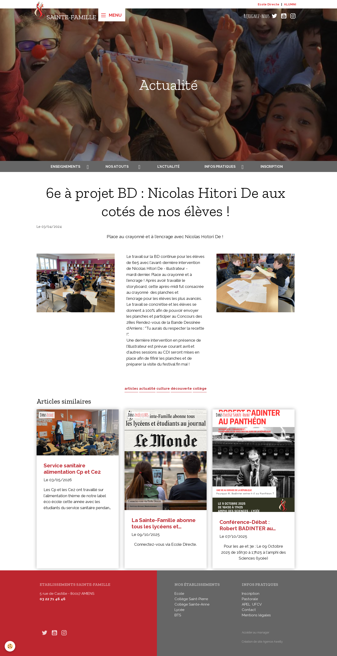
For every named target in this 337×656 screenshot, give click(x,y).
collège (200, 388)
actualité (147, 388)
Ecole (50, 415)
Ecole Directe (268, 4)
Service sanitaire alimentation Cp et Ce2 (72, 468)
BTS (177, 615)
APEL (246, 604)
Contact (249, 610)
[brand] (65, 16)
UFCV (257, 604)
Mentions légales (256, 615)
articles (131, 388)
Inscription (272, 166)
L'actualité (168, 166)
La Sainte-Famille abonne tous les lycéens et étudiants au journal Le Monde (164, 523)
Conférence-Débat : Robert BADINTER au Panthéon (246, 525)
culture (163, 388)
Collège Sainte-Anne (236, 415)
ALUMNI (290, 4)
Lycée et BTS (141, 415)
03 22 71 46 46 (52, 599)
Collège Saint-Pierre (191, 599)
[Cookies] (10, 646)
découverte (181, 388)
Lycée (179, 610)
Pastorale (250, 599)
